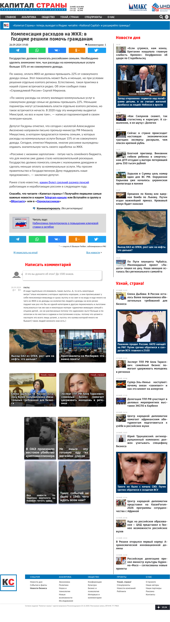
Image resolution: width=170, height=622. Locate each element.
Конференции (95, 581)
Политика (63, 585)
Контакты (150, 594)
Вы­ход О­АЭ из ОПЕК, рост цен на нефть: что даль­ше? (142, 248)
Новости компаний (126, 588)
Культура (92, 585)
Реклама (150, 591)
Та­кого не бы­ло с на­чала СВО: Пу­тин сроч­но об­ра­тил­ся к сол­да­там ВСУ (142, 488)
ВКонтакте (18, 201)
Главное (10, 17)
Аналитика (29, 17)
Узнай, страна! (69, 17)
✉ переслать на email (26, 252)
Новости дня (128, 37)
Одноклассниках (48, 201)
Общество (48, 17)
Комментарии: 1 (96, 44)
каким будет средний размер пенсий (64, 182)
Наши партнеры (154, 588)
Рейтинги (121, 591)
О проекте (151, 581)
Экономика (49, 330)
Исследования (66, 600)
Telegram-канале (56, 197)
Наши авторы (152, 585)
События (35, 577)
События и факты (38, 585)
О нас (111, 17)
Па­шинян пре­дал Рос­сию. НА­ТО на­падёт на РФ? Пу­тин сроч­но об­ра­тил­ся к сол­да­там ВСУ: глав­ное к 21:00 (142, 347)
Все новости (93, 252)
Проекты (121, 577)
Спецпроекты (93, 17)
